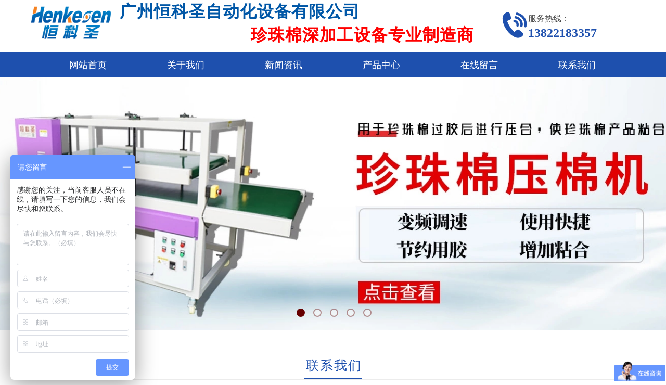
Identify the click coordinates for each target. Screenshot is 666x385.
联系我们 (577, 65)
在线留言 (479, 65)
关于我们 (185, 65)
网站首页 (88, 65)
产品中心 (381, 65)
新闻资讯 (283, 65)
